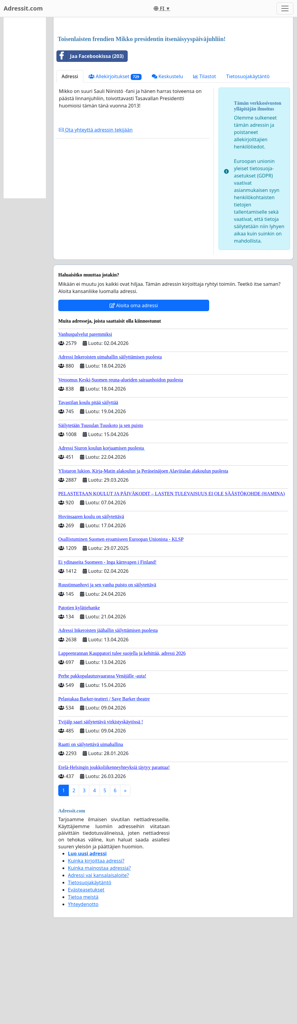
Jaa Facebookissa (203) (90, 140)
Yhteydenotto (83, 988)
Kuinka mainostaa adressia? (99, 952)
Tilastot (204, 161)
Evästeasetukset (86, 974)
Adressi (70, 161)
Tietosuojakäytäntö (248, 161)
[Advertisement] (173, 69)
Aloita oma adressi (134, 390)
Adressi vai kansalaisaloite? (98, 959)
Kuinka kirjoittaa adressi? (96, 945)
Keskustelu (167, 161)
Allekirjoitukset (115, 161)
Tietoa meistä (83, 981)
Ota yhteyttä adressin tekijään (96, 214)
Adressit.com (23, 8)
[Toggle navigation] (284, 8)
